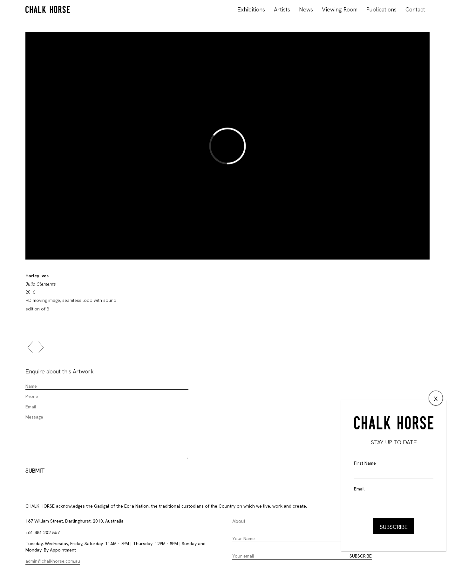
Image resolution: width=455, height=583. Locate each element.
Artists (282, 9)
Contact (415, 9)
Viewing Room (339, 9)
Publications (381, 9)
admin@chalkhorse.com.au (52, 561)
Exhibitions (251, 9)
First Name (365, 463)
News (306, 9)
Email (359, 489)
